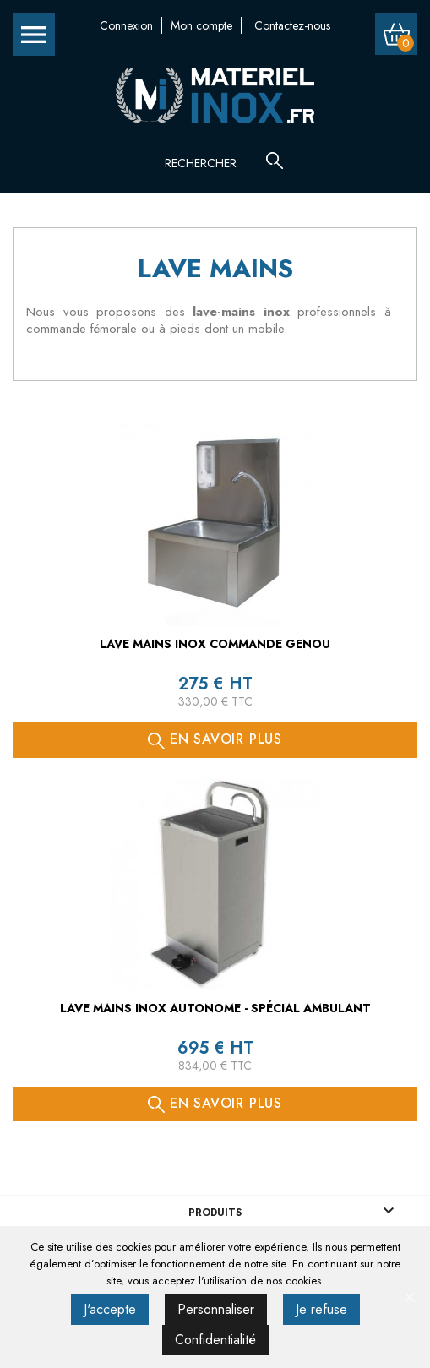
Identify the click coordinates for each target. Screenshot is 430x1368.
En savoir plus (215, 739)
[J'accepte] (408, 1297)
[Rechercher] (219, 163)
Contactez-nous (292, 25)
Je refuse (321, 1309)
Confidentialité (215, 1339)
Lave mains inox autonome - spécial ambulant (215, 1008)
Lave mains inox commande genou (215, 643)
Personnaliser (215, 1309)
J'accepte (110, 1309)
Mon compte (201, 25)
